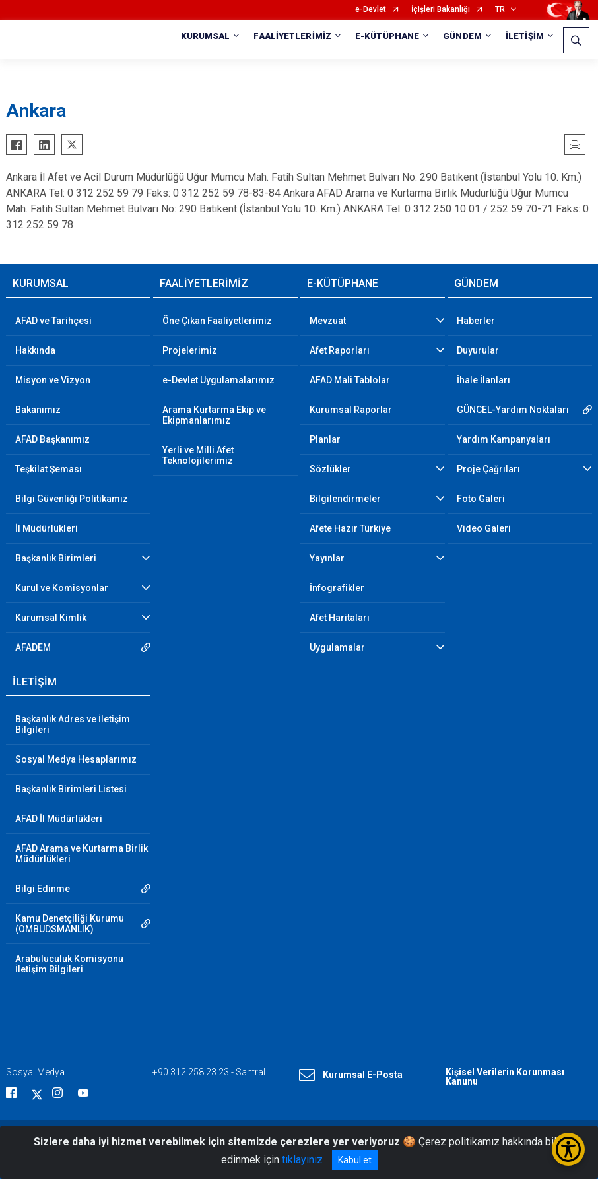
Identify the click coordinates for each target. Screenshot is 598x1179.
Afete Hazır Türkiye (350, 528)
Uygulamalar (337, 647)
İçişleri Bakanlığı (440, 9)
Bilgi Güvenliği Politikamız (71, 499)
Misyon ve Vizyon (52, 380)
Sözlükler (330, 469)
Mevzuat (328, 320)
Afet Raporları (340, 350)
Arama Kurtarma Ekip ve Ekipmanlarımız (214, 415)
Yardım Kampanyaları (503, 439)
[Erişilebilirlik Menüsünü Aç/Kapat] (568, 1149)
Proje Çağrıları (488, 469)
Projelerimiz (189, 350)
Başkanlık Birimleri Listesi (71, 789)
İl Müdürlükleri (46, 528)
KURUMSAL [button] (205, 36)
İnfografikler (337, 588)
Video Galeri (484, 528)
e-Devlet (370, 9)
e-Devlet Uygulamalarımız (218, 380)
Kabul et (355, 1160)
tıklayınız (302, 1159)
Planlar (325, 439)
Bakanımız (38, 409)
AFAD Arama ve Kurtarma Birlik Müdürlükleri (81, 853)
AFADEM (33, 647)
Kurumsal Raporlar (351, 409)
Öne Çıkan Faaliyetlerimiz (217, 320)
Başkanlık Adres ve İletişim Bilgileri (72, 724)
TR (500, 9)
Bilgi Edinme (42, 888)
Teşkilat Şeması (48, 469)
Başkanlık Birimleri (55, 558)
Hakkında (35, 350)
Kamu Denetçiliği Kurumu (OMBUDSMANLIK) (69, 923)
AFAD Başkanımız (52, 439)
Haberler (476, 320)
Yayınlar (327, 558)
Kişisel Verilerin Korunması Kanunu (505, 1076)
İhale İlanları (483, 380)
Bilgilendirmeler (345, 499)
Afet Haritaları (340, 617)
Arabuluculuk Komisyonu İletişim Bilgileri (69, 963)
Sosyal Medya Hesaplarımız (76, 759)
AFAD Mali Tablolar (350, 380)
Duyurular (478, 350)
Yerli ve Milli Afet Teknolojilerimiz (198, 455)
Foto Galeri (481, 499)
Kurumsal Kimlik (50, 617)
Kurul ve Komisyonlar (61, 588)
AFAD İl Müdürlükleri (58, 818)
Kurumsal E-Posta (351, 1075)
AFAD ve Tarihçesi (53, 320)
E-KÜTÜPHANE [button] (387, 36)
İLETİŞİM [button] (525, 36)
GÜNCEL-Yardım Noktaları (513, 409)
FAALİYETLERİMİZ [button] (292, 36)
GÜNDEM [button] (462, 36)
